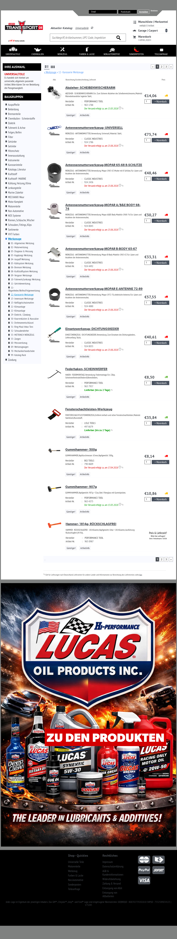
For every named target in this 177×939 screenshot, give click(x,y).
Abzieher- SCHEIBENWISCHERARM (90, 87)
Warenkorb (144, 36)
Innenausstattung (16, 155)
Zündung (12, 360)
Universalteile (81, 28)
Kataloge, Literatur (17, 169)
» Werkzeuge (50, 72)
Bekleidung (13, 109)
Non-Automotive (16, 211)
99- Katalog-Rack (18, 355)
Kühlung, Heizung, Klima (19, 183)
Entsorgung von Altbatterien (109, 894)
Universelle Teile (76, 862)
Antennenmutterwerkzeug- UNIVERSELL (94, 128)
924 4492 (88, 266)
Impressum (107, 862)
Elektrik (11, 123)
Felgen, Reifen (15, 132)
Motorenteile (14, 206)
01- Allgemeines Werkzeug (22, 243)
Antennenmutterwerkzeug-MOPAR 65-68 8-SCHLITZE (103, 165)
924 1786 (88, 142)
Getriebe (12, 146)
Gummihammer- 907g (81, 487)
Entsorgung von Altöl (112, 888)
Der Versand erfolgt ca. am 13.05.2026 (102, 108)
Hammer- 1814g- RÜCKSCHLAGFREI (91, 524)
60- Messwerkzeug (19, 342)
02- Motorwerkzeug (19, 247)
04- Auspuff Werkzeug (20, 259)
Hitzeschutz (13, 151)
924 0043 (88, 225)
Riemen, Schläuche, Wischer (21, 220)
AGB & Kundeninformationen (112, 872)
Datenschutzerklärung (112, 866)
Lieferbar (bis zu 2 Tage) (97, 390)
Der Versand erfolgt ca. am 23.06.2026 (102, 145)
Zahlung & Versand (111, 883)
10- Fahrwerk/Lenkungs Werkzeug (25, 279)
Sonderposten (74, 884)
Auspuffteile (14, 104)
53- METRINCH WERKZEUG (22, 334)
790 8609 (88, 464)
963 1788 (88, 104)
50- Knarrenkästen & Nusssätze (25, 318)
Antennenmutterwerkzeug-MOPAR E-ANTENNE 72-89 (104, 289)
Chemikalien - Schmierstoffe (21, 118)
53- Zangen (16, 338)
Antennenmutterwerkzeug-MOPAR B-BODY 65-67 (101, 249)
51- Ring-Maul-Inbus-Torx (22, 326)
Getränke (12, 141)
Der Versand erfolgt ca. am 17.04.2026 (102, 467)
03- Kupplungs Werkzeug (21, 255)
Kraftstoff (12, 174)
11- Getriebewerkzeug (20, 283)
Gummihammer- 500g (81, 449)
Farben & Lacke (75, 875)
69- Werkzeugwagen (19, 346)
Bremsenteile (14, 114)
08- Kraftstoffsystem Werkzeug (24, 271)
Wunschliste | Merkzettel (153, 22)
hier (140, 574)
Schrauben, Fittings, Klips (20, 225)
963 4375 (88, 501)
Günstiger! (70, 115)
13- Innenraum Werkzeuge (22, 298)
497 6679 (88, 426)
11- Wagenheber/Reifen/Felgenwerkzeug (24, 289)
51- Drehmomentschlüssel (22, 322)
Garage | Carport (148, 30)
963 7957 (88, 386)
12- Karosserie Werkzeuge (22, 294)
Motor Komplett (15, 201)
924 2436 (88, 182)
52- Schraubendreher (20, 330)
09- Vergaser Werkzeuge (21, 275)
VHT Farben (13, 234)
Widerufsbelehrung (111, 879)
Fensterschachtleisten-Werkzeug (88, 409)
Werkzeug (72, 871)
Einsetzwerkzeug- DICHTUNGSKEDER (92, 329)
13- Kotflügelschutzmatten (22, 302)
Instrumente (13, 160)
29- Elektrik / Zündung (20, 314)
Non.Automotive (75, 880)
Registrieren (154, 10)
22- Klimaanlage (18, 306)
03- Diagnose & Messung (22, 251)
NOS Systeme (14, 215)
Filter (10, 137)
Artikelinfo (84, 115)
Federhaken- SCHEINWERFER (86, 369)
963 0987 (89, 541)
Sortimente (13, 229)
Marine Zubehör (15, 192)
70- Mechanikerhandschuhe (23, 351)
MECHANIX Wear (16, 197)
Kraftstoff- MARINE (17, 178)
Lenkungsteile (14, 188)
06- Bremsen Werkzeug (21, 267)
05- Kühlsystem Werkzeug (22, 263)
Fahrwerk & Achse (16, 128)
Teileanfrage (74, 889)
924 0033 (88, 346)
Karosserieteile (15, 165)
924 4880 (88, 306)
